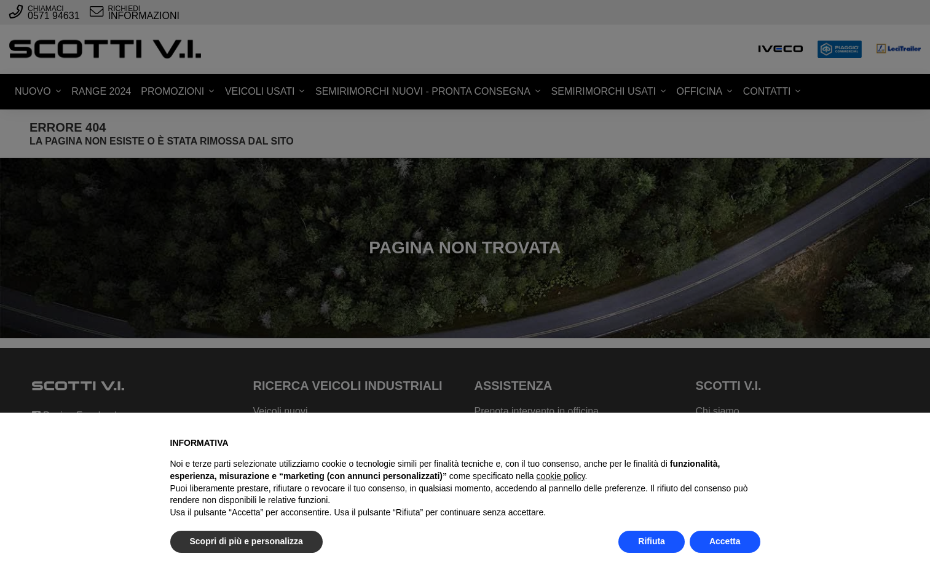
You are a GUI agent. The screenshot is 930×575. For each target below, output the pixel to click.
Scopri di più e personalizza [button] (246, 541)
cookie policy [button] (560, 476)
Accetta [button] (725, 541)
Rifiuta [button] (651, 541)
